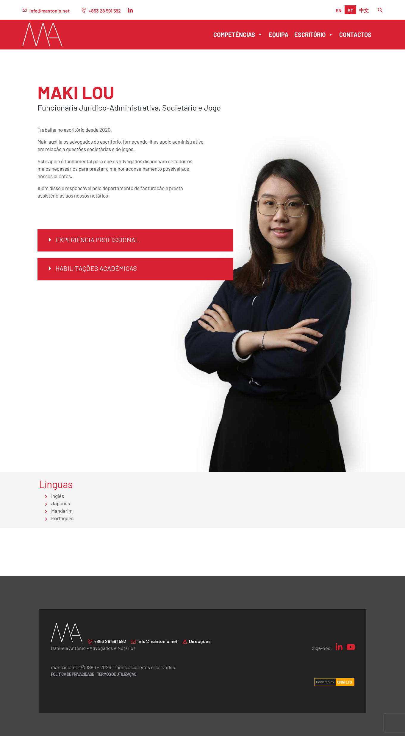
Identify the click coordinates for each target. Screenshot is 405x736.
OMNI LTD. (345, 681)
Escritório (313, 34)
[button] (135, 240)
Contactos (355, 34)
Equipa (278, 34)
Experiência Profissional (97, 239)
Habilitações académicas (96, 268)
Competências (238, 34)
